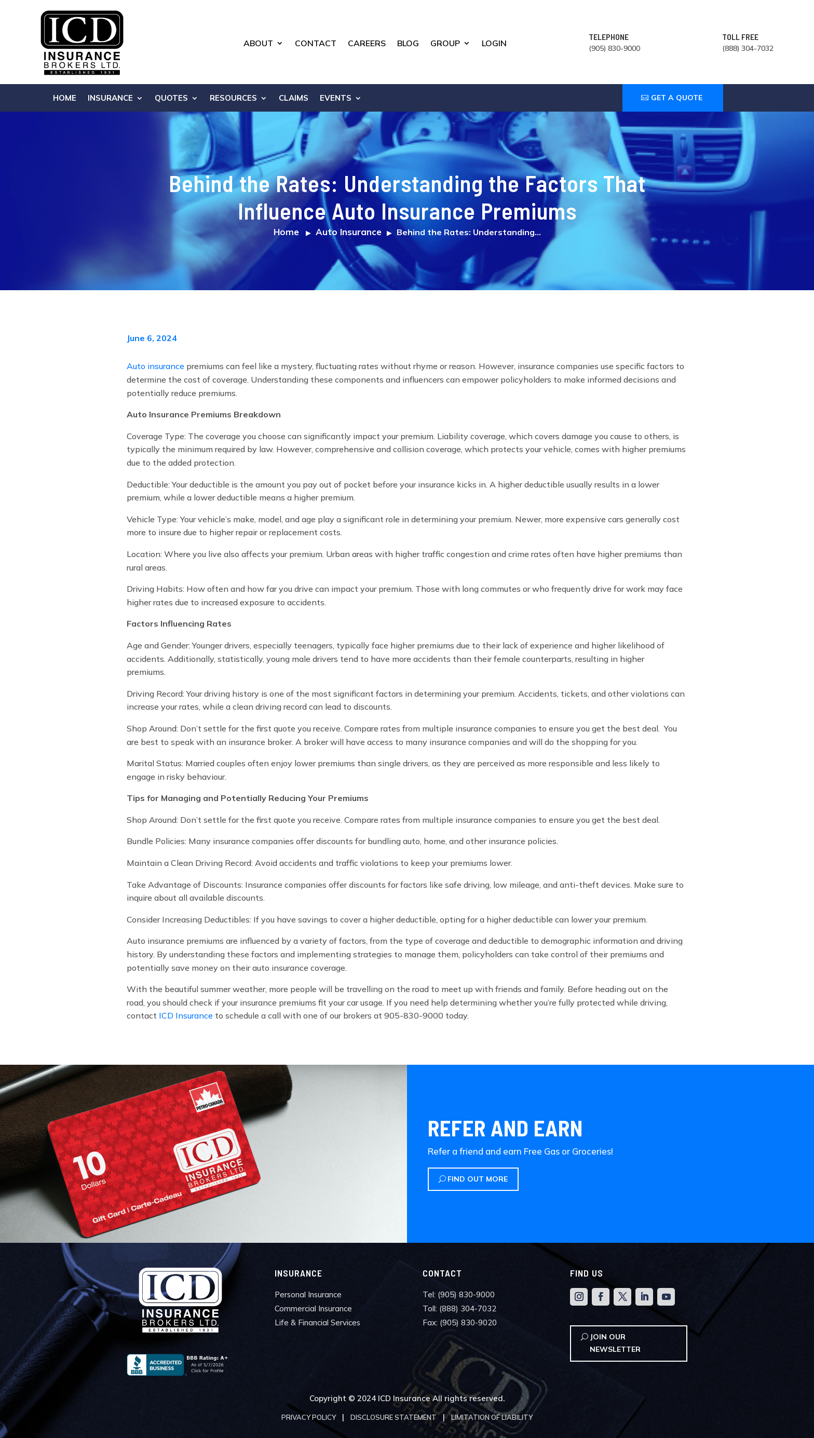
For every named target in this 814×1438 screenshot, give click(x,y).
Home (64, 98)
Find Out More (477, 1179)
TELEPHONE (609, 37)
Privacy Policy (308, 1417)
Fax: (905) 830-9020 (460, 1322)
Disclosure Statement (393, 1417)
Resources (233, 98)
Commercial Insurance (313, 1308)
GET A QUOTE (676, 97)
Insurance (110, 98)
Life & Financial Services (317, 1322)
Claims (293, 98)
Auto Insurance (349, 231)
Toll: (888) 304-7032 (459, 1308)
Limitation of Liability (492, 1417)
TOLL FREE (740, 37)
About (258, 43)
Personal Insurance (308, 1294)
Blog (408, 43)
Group (445, 43)
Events (335, 98)
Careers (367, 43)
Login (494, 43)
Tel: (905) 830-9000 (459, 1294)
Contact (315, 43)
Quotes (171, 98)
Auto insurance (155, 366)
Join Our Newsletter (615, 1343)
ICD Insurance (186, 1015)
